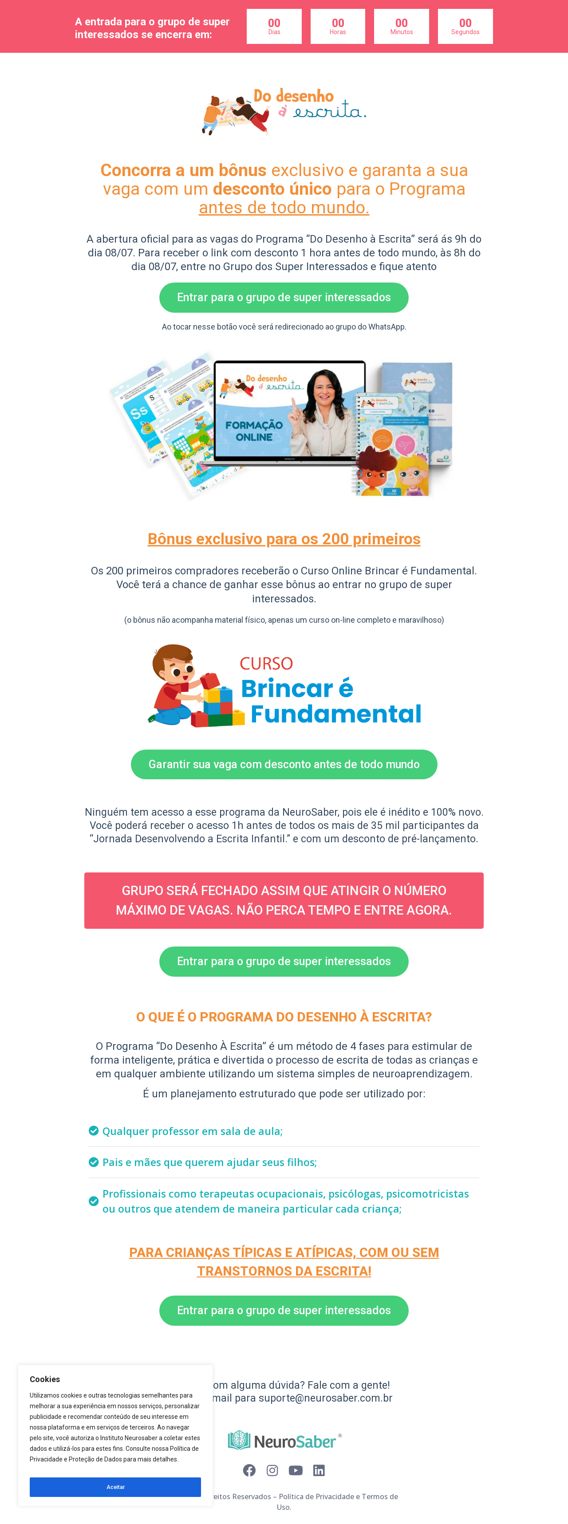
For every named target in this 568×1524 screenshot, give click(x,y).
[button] (284, 298)
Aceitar (115, 1487)
